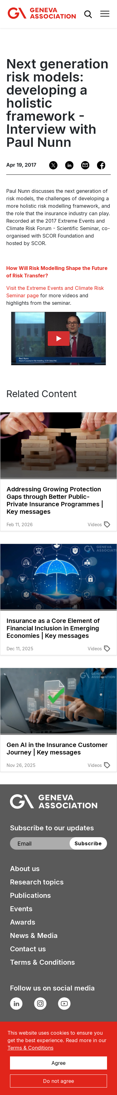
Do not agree (58, 1081)
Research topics (37, 882)
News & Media (34, 935)
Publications (30, 895)
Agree (58, 1063)
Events (21, 909)
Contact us (28, 949)
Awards (22, 922)
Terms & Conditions (42, 962)
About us (25, 869)
